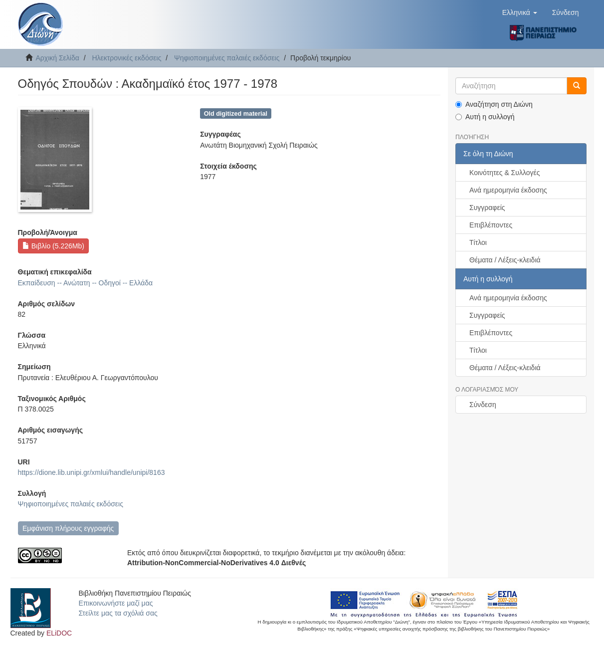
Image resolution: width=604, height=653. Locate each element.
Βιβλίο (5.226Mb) (53, 246)
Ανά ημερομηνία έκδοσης (508, 190)
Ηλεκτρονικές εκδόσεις (126, 58)
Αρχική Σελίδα (57, 58)
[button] (520, 12)
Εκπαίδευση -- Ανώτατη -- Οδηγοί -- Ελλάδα (85, 283)
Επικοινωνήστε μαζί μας (115, 603)
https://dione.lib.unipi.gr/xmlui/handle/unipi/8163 (91, 472)
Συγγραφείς (487, 208)
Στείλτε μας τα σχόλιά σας (117, 613)
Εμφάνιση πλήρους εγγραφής (68, 528)
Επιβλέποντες (490, 225)
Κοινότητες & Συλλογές (504, 173)
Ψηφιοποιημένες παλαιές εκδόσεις (226, 58)
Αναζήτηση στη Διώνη (494, 104)
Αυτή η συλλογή (485, 117)
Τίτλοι (478, 242)
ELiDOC (59, 633)
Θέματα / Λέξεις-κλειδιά (505, 260)
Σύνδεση (482, 405)
